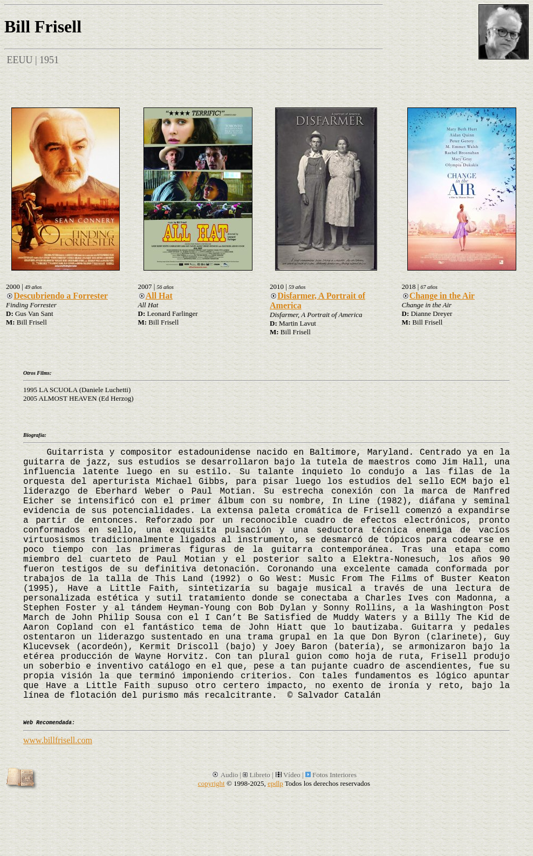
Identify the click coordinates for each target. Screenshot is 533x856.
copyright (211, 783)
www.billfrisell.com (57, 740)
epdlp (275, 783)
